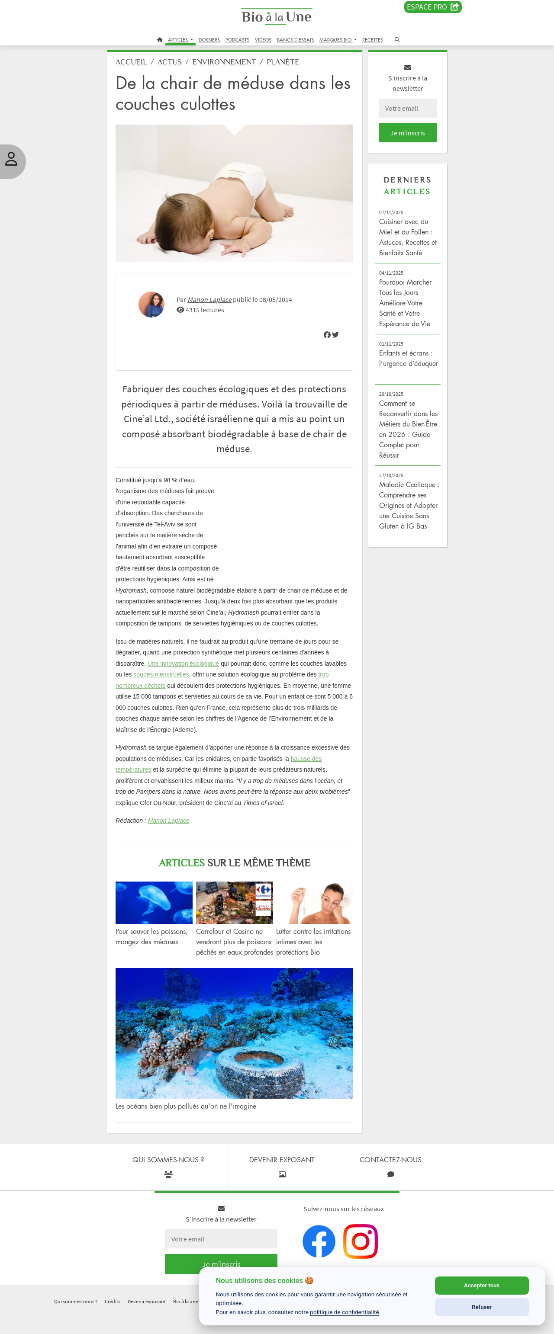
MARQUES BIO (336, 39)
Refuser (482, 1307)
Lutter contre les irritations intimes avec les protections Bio (313, 955)
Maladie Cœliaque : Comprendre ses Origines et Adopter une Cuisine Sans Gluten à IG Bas (407, 511)
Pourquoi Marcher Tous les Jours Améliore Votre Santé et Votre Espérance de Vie (404, 309)
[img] (325, 338)
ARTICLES (178, 39)
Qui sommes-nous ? (75, 1322)
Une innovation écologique (186, 678)
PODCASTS (237, 39)
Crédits (112, 1322)
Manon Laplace (213, 303)
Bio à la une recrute (194, 1322)
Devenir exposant (147, 1322)
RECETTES (372, 39)
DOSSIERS (209, 39)
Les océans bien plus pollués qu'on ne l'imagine (189, 1127)
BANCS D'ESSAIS (295, 39)
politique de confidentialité (344, 1311)
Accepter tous (481, 1285)
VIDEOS (263, 39)
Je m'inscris (405, 139)
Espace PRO (433, 7)
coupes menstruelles (164, 689)
